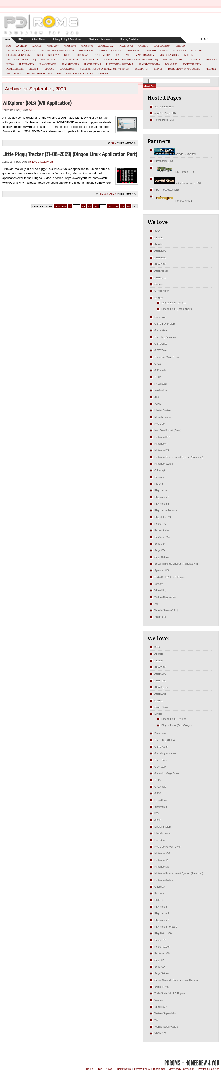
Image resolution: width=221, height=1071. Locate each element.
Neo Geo (189, 55)
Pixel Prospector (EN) (166, 189)
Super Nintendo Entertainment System (104, 69)
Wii (59, 73)
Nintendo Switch (174, 59)
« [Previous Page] (70, 206)
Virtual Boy (14, 73)
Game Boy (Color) (110, 50)
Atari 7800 (87, 46)
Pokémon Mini (15, 69)
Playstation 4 (92, 64)
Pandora (211, 59)
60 (128, 206)
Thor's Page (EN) (164, 119)
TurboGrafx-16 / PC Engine (184, 69)
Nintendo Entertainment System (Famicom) (131, 59)
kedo (113, 142)
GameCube (179, 50)
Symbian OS (142, 69)
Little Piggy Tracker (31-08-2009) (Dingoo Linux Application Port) (69, 154)
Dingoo (180, 46)
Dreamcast (86, 50)
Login (204, 39)
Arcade (37, 46)
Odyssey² (195, 59)
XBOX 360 (103, 73)
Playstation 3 (70, 64)
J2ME (127, 55)
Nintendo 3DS (49, 59)
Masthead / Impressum (100, 39)
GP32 (67, 55)
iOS (117, 55)
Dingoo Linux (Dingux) (20, 50)
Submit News (38, 39)
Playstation (26, 64)
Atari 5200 (70, 46)
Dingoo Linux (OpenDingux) (57, 50)
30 (95, 206)
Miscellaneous (169, 55)
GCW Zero (197, 50)
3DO (8, 46)
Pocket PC (171, 64)
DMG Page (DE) (174, 172)
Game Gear (133, 50)
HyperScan (81, 55)
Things (158, 69)
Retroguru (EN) (173, 200)
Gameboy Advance (156, 50)
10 (83, 206)
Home (89, 1069)
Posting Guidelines (130, 39)
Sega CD (49, 69)
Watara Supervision (39, 73)
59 (122, 206)
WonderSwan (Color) (79, 73)
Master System (145, 55)
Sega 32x (34, 69)
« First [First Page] (60, 206)
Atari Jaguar (106, 46)
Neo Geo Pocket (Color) (21, 59)
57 (109, 206)
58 (116, 206)
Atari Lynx (126, 46)
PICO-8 (10, 64)
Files (20, 39)
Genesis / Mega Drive (19, 55)
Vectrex (210, 69)
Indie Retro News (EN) (177, 183)
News (7, 39)
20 (89, 206)
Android (21, 46)
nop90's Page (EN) (165, 113)
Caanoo (143, 46)
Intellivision (102, 55)
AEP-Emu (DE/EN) (175, 154)
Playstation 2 (47, 64)
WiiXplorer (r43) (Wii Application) (37, 103)
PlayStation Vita (149, 64)
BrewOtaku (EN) (163, 161)
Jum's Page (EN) (164, 106)
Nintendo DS (91, 59)
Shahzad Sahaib (107, 194)
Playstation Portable (120, 64)
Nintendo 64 (70, 59)
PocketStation (192, 64)
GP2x (40, 55)
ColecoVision (161, 46)
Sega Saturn (67, 69)
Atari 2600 (53, 46)
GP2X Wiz (53, 55)
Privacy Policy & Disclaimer (67, 39)
